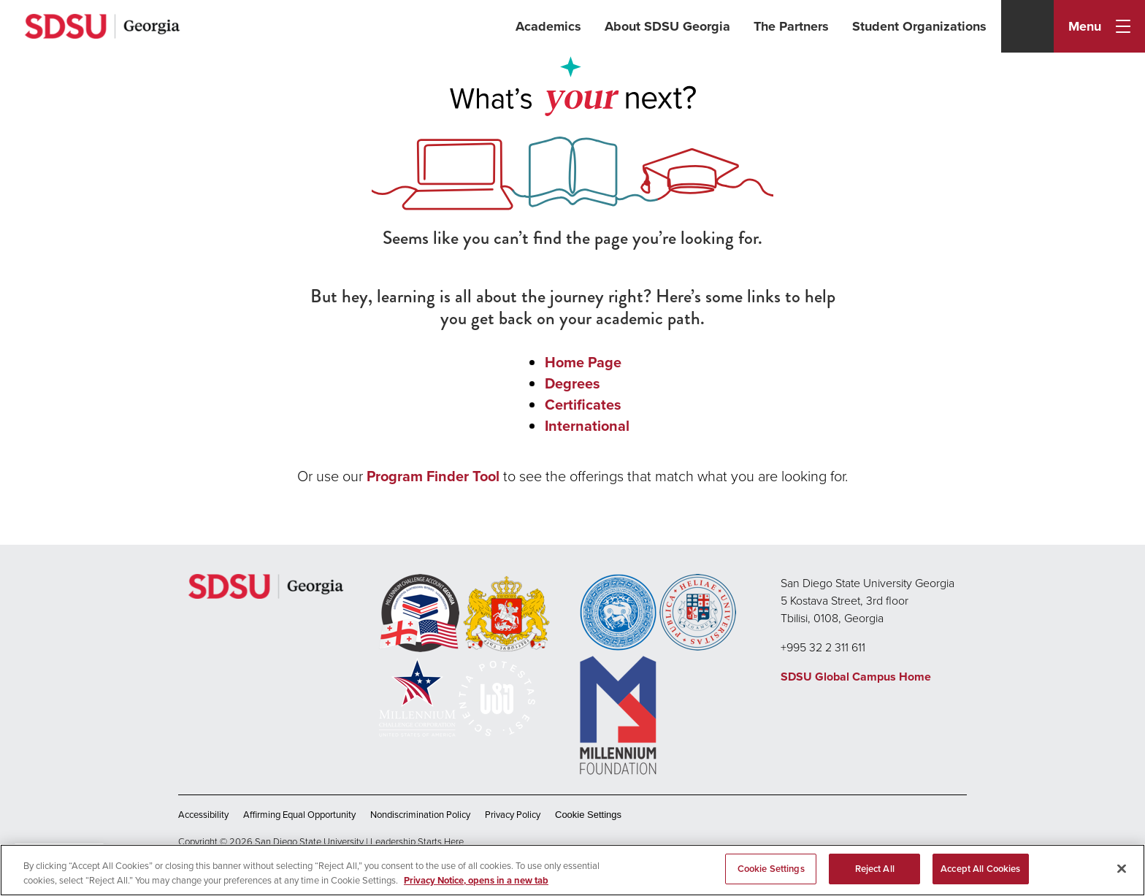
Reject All (875, 869)
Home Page (583, 361)
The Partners (791, 26)
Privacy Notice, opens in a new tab (476, 880)
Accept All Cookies (980, 869)
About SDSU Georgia (667, 26)
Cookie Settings (588, 814)
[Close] (1122, 868)
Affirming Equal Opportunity (299, 814)
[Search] (1027, 26)
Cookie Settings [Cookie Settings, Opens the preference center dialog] (771, 869)
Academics (548, 26)
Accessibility (203, 814)
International (587, 425)
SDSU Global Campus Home (856, 676)
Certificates (583, 404)
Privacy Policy (512, 814)
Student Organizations (919, 26)
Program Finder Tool (433, 475)
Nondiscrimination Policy (420, 814)
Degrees (572, 383)
